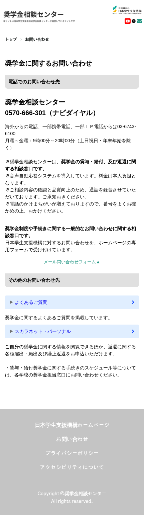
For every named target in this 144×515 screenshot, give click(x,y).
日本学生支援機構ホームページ (72, 425)
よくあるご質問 (31, 302)
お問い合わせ (37, 39)
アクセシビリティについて (72, 467)
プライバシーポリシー (72, 453)
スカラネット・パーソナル (43, 331)
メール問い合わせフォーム (72, 261)
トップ (11, 39)
